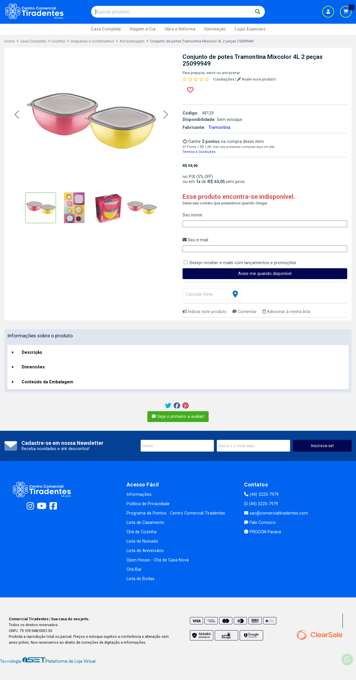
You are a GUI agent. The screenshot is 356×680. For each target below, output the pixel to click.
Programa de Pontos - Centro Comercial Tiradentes (176, 513)
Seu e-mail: (196, 240)
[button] (17, 115)
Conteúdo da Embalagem (47, 382)
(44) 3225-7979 (261, 494)
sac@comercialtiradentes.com (276, 513)
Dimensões (33, 367)
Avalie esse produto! (256, 79)
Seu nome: (193, 215)
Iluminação (215, 29)
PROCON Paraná (262, 531)
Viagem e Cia (143, 29)
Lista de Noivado (142, 541)
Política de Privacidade (148, 503)
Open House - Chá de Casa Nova (158, 560)
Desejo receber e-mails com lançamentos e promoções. (243, 262)
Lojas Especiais (250, 29)
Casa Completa (106, 29)
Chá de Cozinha (141, 531)
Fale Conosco (259, 522)
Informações (139, 494)
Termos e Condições (199, 152)
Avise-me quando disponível (265, 273)
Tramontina (219, 127)
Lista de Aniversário (145, 550)
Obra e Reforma (179, 29)
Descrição (32, 352)
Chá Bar (134, 569)
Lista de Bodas (140, 578)
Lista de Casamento (145, 522)
